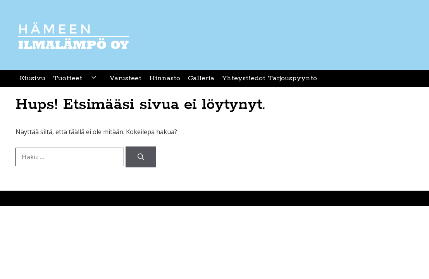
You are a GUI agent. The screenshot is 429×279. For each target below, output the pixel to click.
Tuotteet (77, 78)
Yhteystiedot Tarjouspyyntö (269, 78)
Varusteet (125, 78)
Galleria (201, 78)
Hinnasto (164, 78)
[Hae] (141, 156)
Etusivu (32, 78)
